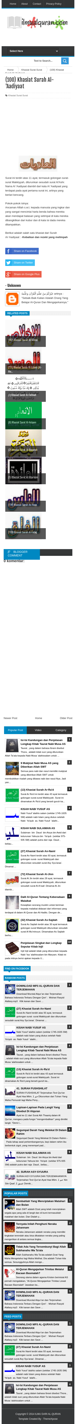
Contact (37, 3)
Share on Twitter (19, 262)
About (24, 3)
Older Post (66, 718)
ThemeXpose (50, 1418)
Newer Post (10, 718)
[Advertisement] (41, 39)
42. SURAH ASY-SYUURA (32, 1171)
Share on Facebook (21, 251)
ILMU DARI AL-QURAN (47, 1414)
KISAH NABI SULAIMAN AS (33, 1152)
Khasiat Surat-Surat (18, 95)
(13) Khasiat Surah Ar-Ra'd (33, 1069)
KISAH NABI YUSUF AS (31, 1027)
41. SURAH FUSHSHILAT (31, 1088)
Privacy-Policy (53, 3)
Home (13, 3)
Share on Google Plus (22, 274)
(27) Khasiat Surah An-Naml (33, 1008)
